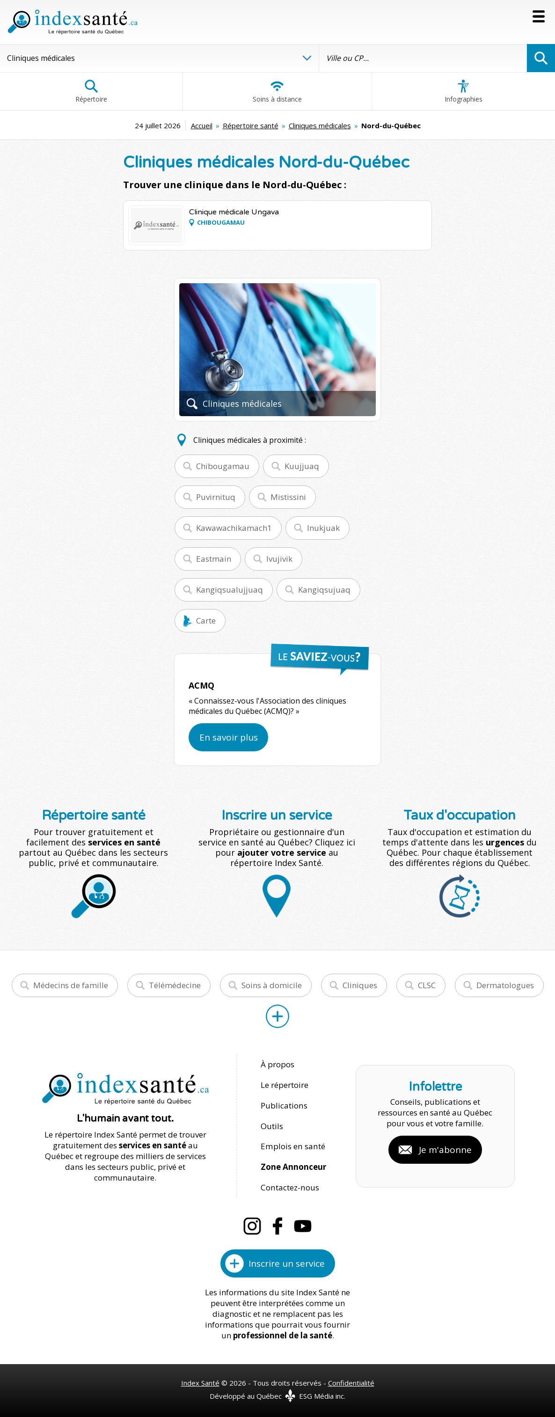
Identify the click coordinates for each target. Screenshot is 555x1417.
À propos (277, 1064)
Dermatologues (505, 985)
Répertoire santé (250, 125)
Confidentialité (351, 1380)
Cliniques (360, 985)
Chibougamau (222, 466)
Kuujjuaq (302, 466)
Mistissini (288, 497)
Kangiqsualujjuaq (229, 589)
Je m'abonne (445, 1148)
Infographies (463, 91)
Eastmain (213, 558)
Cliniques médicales (320, 125)
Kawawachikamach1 (234, 527)
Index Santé (200, 1380)
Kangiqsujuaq (324, 589)
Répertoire (91, 91)
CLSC (427, 985)
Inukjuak (323, 527)
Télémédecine (175, 985)
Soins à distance (277, 91)
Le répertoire (284, 1084)
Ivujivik (279, 558)
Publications (284, 1104)
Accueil (201, 125)
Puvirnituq (215, 497)
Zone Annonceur (293, 1165)
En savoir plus (228, 737)
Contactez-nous (289, 1185)
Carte (206, 620)
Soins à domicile (271, 985)
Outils (272, 1124)
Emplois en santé (292, 1144)
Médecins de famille (70, 985)
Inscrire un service (286, 1261)
